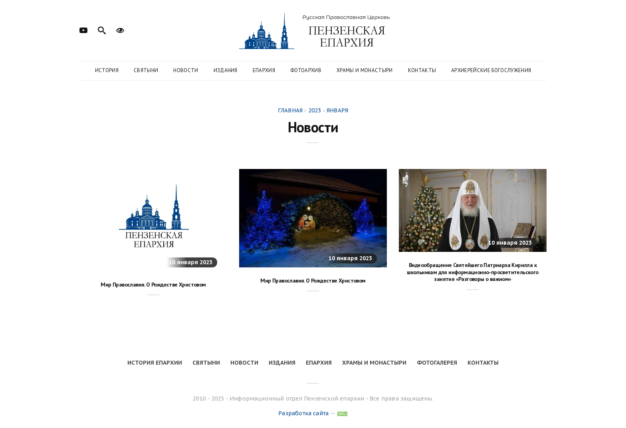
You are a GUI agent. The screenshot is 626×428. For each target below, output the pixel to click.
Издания (226, 70)
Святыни (146, 70)
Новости (185, 70)
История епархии (154, 362)
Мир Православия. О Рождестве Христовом (153, 284)
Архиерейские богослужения (491, 70)
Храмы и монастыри (365, 70)
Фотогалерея (437, 362)
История (107, 70)
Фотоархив (305, 70)
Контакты (422, 70)
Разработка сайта (303, 413)
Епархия (264, 70)
